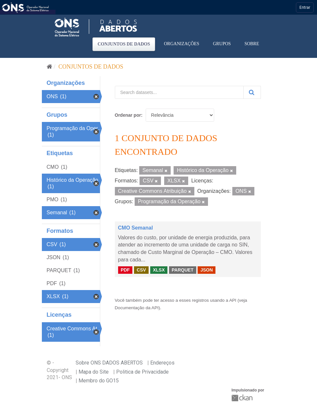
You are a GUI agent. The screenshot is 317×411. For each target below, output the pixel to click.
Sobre (251, 43)
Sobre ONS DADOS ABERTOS (109, 363)
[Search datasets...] (179, 92)
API (232, 300)
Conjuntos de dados (124, 44)
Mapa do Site (94, 372)
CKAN (243, 397)
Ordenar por (128, 115)
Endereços (162, 363)
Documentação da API (137, 307)
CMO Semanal (135, 228)
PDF (125, 269)
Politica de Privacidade (142, 372)
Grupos (222, 43)
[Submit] (252, 92)
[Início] (49, 66)
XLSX (159, 269)
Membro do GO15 (99, 381)
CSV (141, 269)
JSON (207, 269)
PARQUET (182, 269)
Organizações (181, 43)
